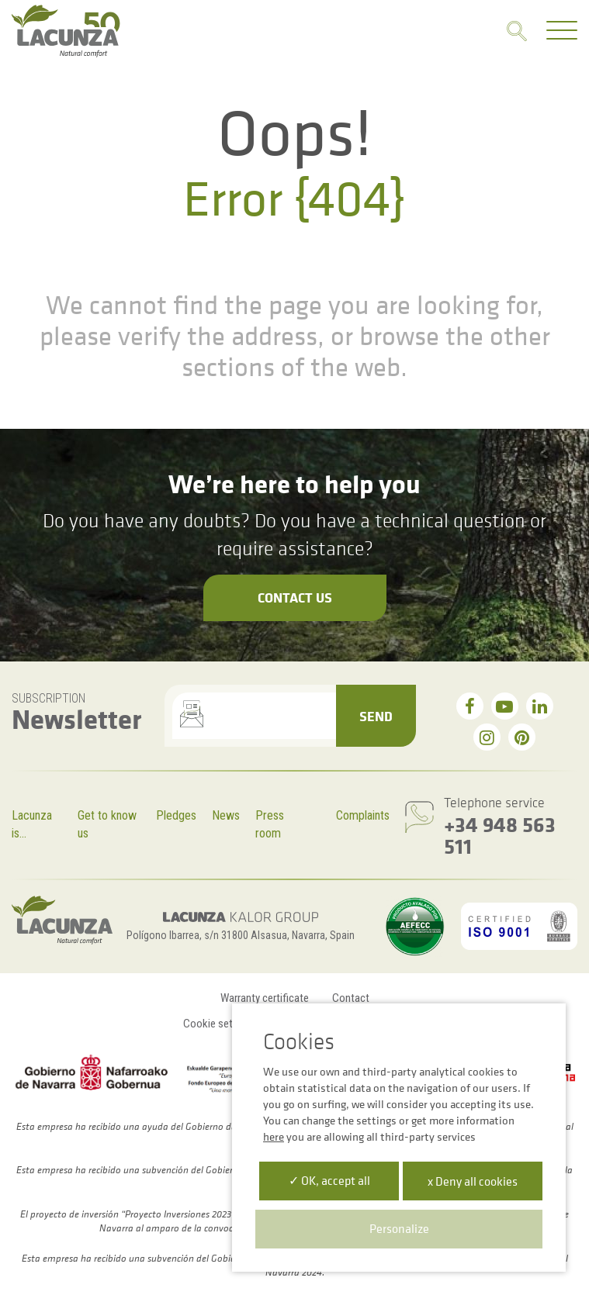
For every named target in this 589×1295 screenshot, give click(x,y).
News (226, 815)
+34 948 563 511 (500, 835)
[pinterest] (521, 737)
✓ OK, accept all (329, 1180)
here (273, 1136)
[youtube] (504, 706)
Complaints (363, 815)
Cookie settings (219, 1024)
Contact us (295, 597)
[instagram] (487, 737)
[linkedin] (539, 706)
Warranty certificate (264, 998)
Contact (350, 998)
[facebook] (469, 706)
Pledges (176, 815)
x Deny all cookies (473, 1181)
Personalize (399, 1228)
